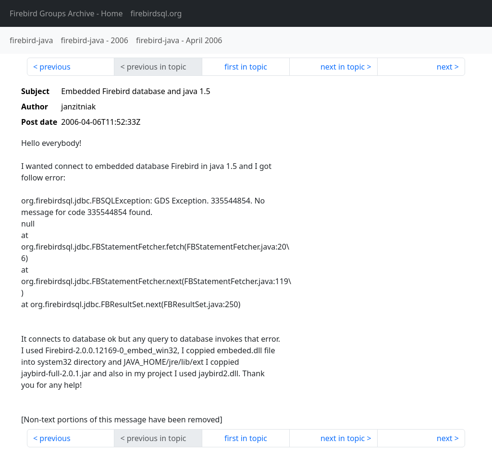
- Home (66, 13)
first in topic (245, 66)
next (445, 66)
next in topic (342, 66)
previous (54, 66)
